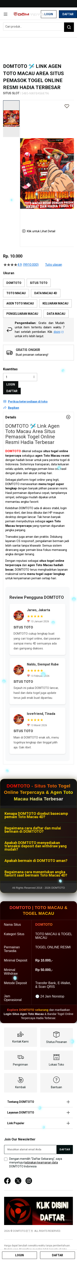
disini (59, 332)
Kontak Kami (20, 1041)
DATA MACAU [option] (56, 313)
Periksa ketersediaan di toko (28, 401)
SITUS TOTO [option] (38, 282)
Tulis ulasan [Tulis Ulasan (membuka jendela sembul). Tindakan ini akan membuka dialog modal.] (53, 264)
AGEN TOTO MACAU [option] (20, 303)
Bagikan (13, 407)
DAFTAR (11, 391)
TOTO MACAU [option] (16, 293)
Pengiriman (20, 1064)
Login (48, 14)
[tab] (38, 417)
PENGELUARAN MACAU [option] (22, 313)
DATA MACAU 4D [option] (45, 293)
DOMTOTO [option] (13, 282)
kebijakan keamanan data (41, 1162)
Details (10, 417)
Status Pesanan (56, 1042)
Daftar (68, 14)
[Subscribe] (65, 1149)
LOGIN (10, 384)
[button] (11, 118)
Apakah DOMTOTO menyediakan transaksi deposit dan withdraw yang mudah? (36, 846)
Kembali (20, 1087)
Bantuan (56, 1087)
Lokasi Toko (56, 1064)
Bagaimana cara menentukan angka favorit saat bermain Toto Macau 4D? (36, 873)
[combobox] (38, 26)
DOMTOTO (13, 451)
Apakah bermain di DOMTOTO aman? (36, 860)
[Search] (69, 27)
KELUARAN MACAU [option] (55, 303)
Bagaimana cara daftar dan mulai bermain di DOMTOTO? (33, 830)
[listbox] (38, 298)
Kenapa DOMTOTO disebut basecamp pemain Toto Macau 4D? (36, 815)
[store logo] (28, 14)
